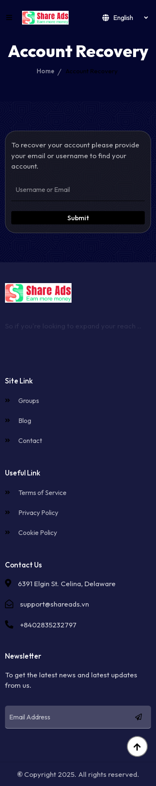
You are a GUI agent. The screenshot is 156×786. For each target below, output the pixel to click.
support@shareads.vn (54, 603)
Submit (78, 218)
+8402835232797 (48, 624)
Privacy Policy (31, 512)
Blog (18, 420)
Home (45, 71)
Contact (23, 440)
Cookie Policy (31, 532)
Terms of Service (36, 492)
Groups (22, 400)
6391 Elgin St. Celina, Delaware (67, 583)
